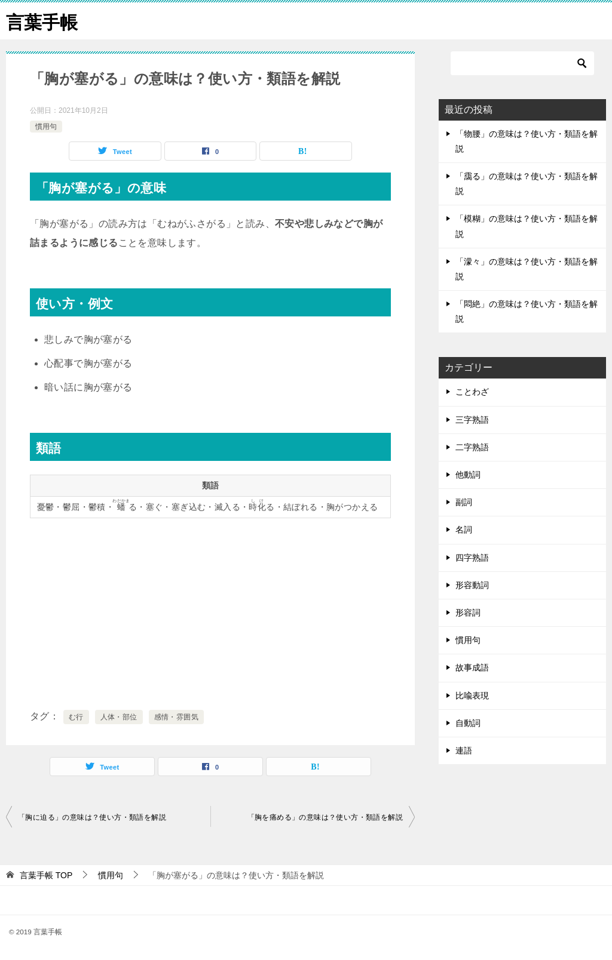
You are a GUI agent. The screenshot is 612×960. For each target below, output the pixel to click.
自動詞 (468, 722)
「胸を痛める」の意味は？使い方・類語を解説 (325, 817)
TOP (46, 875)
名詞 (463, 529)
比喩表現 (472, 695)
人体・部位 (118, 717)
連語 (463, 750)
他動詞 (468, 474)
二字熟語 (472, 446)
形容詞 (468, 612)
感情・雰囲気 (176, 717)
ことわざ (472, 391)
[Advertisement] (210, 611)
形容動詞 (472, 584)
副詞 (463, 502)
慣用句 (46, 126)
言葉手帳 (42, 20)
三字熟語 (472, 419)
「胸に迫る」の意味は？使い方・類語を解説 (92, 817)
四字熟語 (472, 557)
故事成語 (472, 667)
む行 (76, 717)
